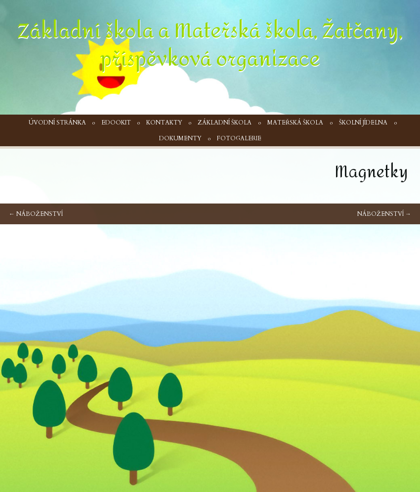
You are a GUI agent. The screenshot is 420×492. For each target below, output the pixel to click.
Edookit (116, 122)
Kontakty (164, 122)
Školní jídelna (363, 122)
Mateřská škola (295, 122)
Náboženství (36, 214)
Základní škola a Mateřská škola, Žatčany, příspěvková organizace (210, 45)
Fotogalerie (239, 138)
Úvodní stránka (57, 122)
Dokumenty (180, 138)
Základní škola (225, 122)
